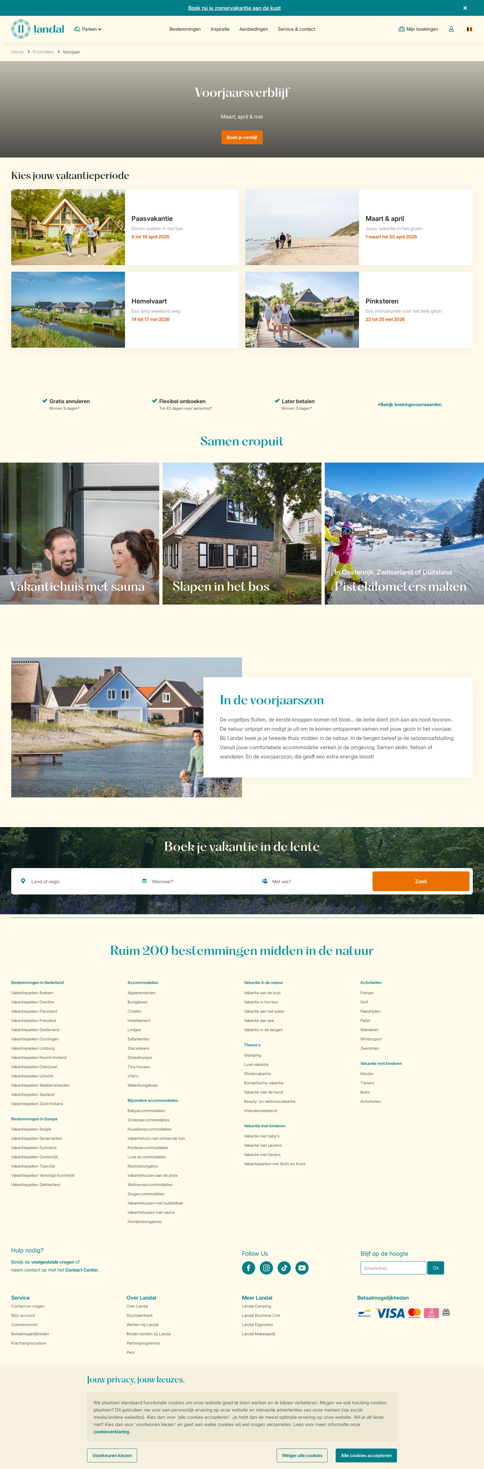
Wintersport (371, 1038)
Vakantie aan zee (259, 1020)
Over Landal (137, 1306)
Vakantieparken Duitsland (33, 1147)
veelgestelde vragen (52, 1262)
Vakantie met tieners (262, 1154)
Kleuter (367, 1073)
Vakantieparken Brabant (32, 992)
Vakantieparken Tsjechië (33, 1166)
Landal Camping (256, 1306)
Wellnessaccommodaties (150, 1184)
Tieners (367, 1082)
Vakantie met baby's (262, 1136)
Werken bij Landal (143, 1324)
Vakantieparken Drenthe (32, 1001)
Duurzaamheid (139, 1315)
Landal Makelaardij (258, 1333)
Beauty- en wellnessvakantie (269, 1101)
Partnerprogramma (143, 1343)
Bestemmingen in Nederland (37, 982)
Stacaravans (138, 1048)
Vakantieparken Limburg (32, 1048)
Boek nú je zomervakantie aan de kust (234, 8)
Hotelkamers (139, 1020)
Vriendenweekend (260, 1110)
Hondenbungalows (145, 1221)
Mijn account (23, 1315)
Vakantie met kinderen (265, 1125)
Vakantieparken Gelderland (35, 1029)
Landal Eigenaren (257, 1324)
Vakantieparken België (31, 1129)
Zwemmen (369, 1048)
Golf (364, 1001)
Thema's (252, 1044)
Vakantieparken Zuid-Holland (37, 1103)
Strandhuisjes (140, 1057)
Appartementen (142, 992)
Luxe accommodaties (147, 1156)
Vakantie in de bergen (263, 1029)
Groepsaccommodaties (148, 1119)
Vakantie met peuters (263, 1145)
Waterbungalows (143, 1085)
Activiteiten (370, 1101)
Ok (436, 1268)
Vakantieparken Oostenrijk (34, 1156)
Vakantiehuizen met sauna (151, 1212)
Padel (365, 1020)
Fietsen (367, 992)
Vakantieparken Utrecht (32, 1075)
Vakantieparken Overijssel (34, 1066)
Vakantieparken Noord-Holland (38, 1057)
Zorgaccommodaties (146, 1193)
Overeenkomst (24, 1324)
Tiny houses (139, 1066)
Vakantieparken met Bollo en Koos (274, 1163)
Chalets (134, 1011)
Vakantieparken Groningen (35, 1038)
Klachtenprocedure (28, 1343)
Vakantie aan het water (264, 1011)
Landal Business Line (261, 1315)
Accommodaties (143, 982)
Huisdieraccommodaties (149, 1129)
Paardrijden (370, 1011)
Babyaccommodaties (146, 1110)
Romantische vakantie (264, 1082)
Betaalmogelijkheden (30, 1333)
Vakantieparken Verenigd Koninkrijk (43, 1175)
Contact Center (81, 1270)
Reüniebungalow (143, 1166)
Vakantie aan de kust (262, 992)
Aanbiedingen (253, 29)
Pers (131, 1352)
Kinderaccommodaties (148, 1147)
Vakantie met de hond (263, 1092)
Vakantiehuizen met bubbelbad (155, 1203)
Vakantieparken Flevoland (34, 1011)
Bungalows (137, 1001)
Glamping (252, 1055)
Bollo (365, 1092)
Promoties (43, 51)
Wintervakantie (257, 1073)
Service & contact (296, 29)
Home (17, 51)
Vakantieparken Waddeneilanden (40, 1085)
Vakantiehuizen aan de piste (153, 1175)
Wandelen (369, 1029)
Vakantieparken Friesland (33, 1020)
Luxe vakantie (256, 1064)
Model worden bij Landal (149, 1333)
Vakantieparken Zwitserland (35, 1184)
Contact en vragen (28, 1306)
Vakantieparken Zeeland (32, 1094)
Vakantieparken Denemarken (36, 1138)
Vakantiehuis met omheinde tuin (156, 1138)
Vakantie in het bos (261, 1001)
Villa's (133, 1075)
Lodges (134, 1029)
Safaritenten (139, 1038)
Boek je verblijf (242, 137)
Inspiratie (220, 29)
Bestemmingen (185, 29)
